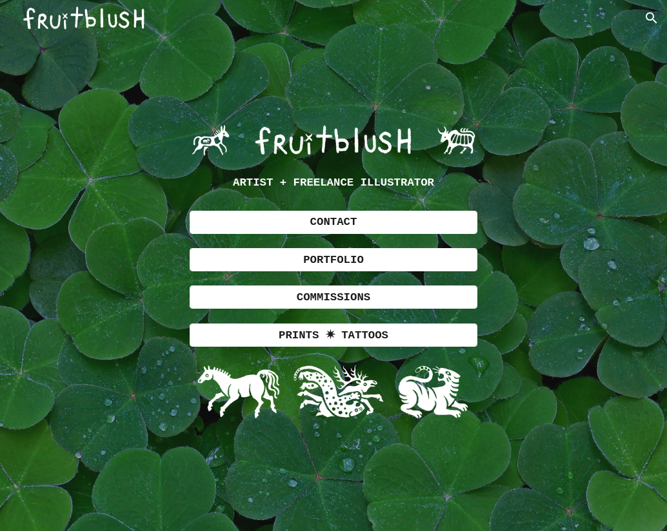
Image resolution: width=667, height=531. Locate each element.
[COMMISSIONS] (333, 297)
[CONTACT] (333, 222)
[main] (333, 183)
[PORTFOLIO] (333, 259)
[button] (651, 18)
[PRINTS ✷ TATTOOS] (333, 335)
